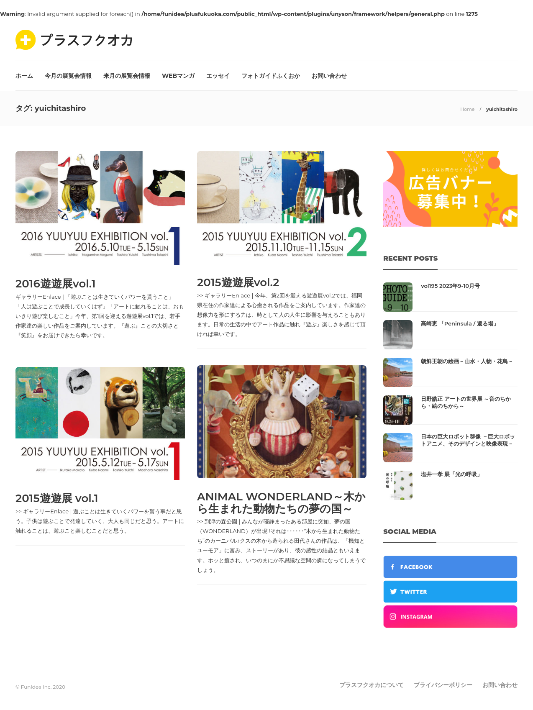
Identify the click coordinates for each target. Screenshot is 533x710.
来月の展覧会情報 (126, 75)
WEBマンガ (178, 75)
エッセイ (218, 75)
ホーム (24, 75)
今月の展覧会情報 (68, 75)
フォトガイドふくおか (270, 75)
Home (467, 109)
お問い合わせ (329, 75)
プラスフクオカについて (371, 685)
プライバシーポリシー (443, 685)
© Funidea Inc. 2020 (40, 687)
